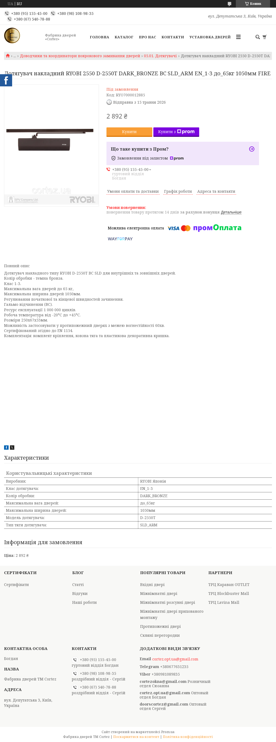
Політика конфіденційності (188, 736)
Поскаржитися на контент (136, 736)
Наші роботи (84, 602)
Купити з (176, 131)
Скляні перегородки (160, 635)
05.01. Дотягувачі (160, 56)
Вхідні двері (152, 584)
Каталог (124, 37)
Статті (78, 584)
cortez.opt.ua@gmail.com (175, 659)
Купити (129, 131)
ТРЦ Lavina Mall (223, 602)
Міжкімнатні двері (158, 593)
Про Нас (147, 37)
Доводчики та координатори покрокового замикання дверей (80, 56)
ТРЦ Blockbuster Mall (228, 593)
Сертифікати (16, 584)
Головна (99, 37)
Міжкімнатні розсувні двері (167, 602)
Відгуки (80, 593)
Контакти (172, 37)
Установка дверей (210, 37)
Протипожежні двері (160, 626)
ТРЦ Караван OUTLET (229, 584)
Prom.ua (167, 732)
